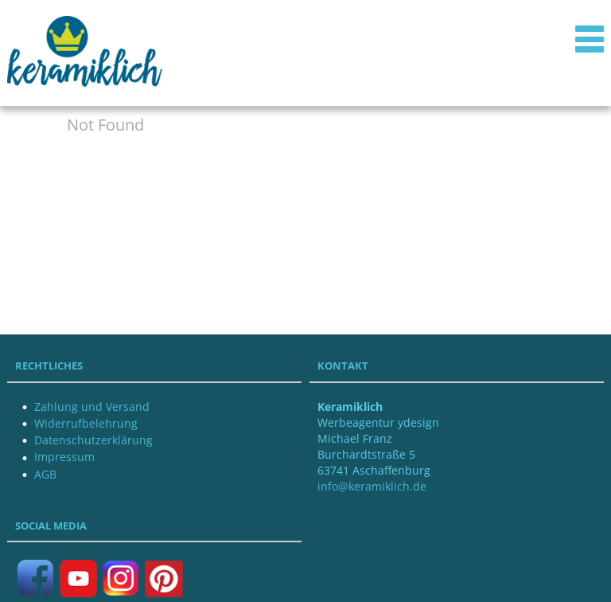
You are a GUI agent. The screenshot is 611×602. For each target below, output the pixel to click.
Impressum (64, 456)
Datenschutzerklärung (93, 440)
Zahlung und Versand (92, 406)
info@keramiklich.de (371, 486)
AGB (45, 474)
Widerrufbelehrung (86, 423)
